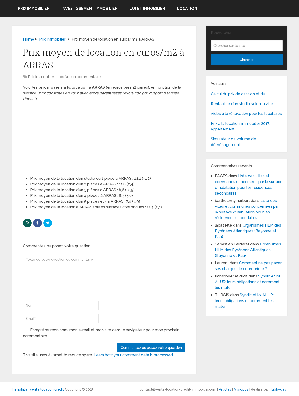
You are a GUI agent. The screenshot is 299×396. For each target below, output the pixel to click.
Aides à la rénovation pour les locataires (246, 113)
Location (187, 8)
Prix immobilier (33, 8)
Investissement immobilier (89, 8)
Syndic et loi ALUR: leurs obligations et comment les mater (247, 282)
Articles (225, 389)
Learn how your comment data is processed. (134, 355)
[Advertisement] (59, 136)
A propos (241, 389)
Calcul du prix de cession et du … (239, 94)
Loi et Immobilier (147, 8)
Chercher (247, 60)
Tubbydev (278, 389)
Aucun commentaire (83, 77)
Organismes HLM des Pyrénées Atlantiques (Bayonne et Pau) (248, 231)
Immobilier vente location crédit (38, 389)
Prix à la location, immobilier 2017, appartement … (240, 126)
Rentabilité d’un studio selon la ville (242, 104)
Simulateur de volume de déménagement (233, 142)
